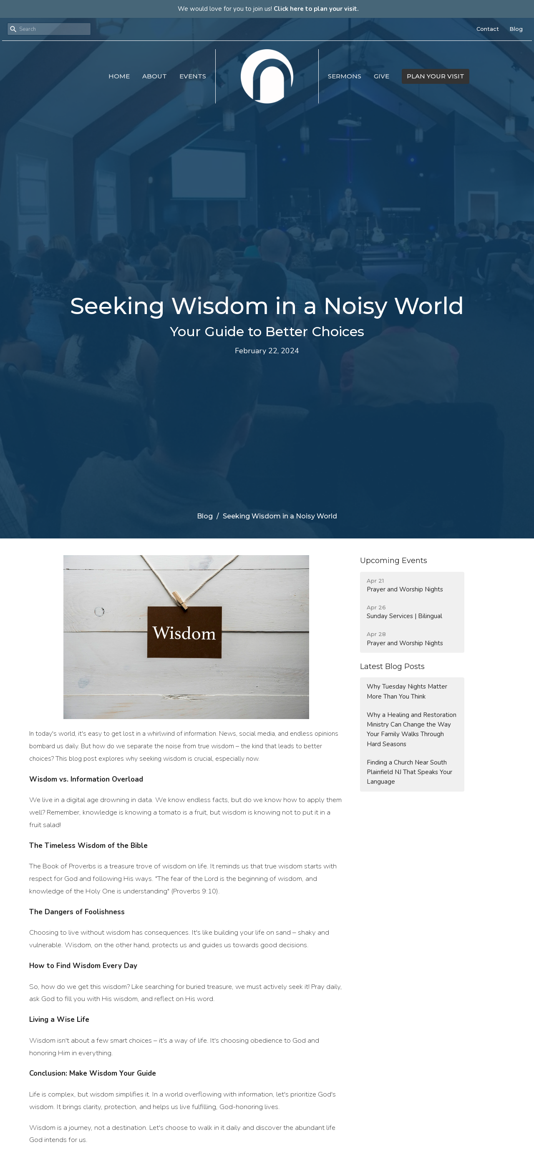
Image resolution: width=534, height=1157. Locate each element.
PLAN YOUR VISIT (435, 76)
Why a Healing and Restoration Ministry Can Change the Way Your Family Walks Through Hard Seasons (411, 729)
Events (192, 76)
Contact (487, 28)
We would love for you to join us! (268, 9)
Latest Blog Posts (392, 666)
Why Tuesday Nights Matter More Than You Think (407, 691)
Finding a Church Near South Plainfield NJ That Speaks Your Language (409, 772)
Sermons (344, 76)
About (154, 76)
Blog (516, 28)
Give (381, 76)
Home (119, 76)
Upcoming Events (393, 560)
